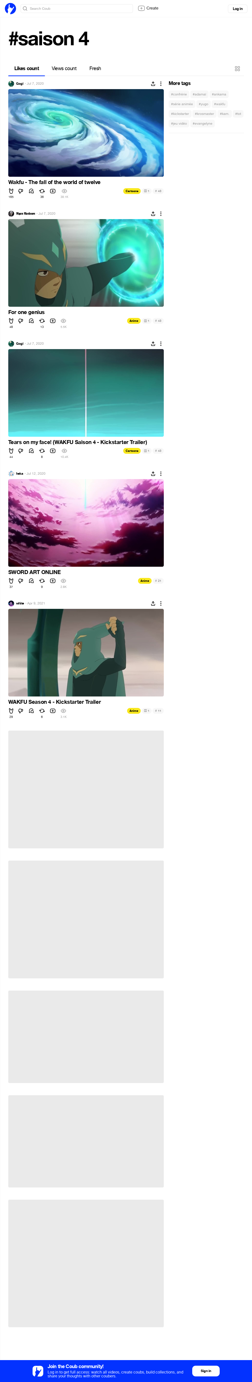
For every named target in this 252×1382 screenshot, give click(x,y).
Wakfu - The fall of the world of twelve (54, 182)
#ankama (219, 94)
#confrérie (179, 94)
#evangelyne (202, 123)
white (20, 603)
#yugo (203, 104)
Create (148, 8)
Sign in (206, 1371)
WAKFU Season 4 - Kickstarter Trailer (54, 702)
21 (158, 580)
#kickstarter (180, 113)
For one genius (26, 312)
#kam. (224, 113)
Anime (134, 321)
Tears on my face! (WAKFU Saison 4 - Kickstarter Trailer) (77, 442)
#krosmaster (204, 113)
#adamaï (199, 94)
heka (19, 473)
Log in (238, 8)
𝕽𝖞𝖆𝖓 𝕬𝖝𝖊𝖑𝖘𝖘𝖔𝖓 (25, 213)
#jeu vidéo (179, 123)
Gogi (20, 83)
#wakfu (219, 104)
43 (158, 191)
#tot (238, 113)
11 (158, 710)
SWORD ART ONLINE (34, 572)
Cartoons (132, 191)
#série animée (182, 104)
